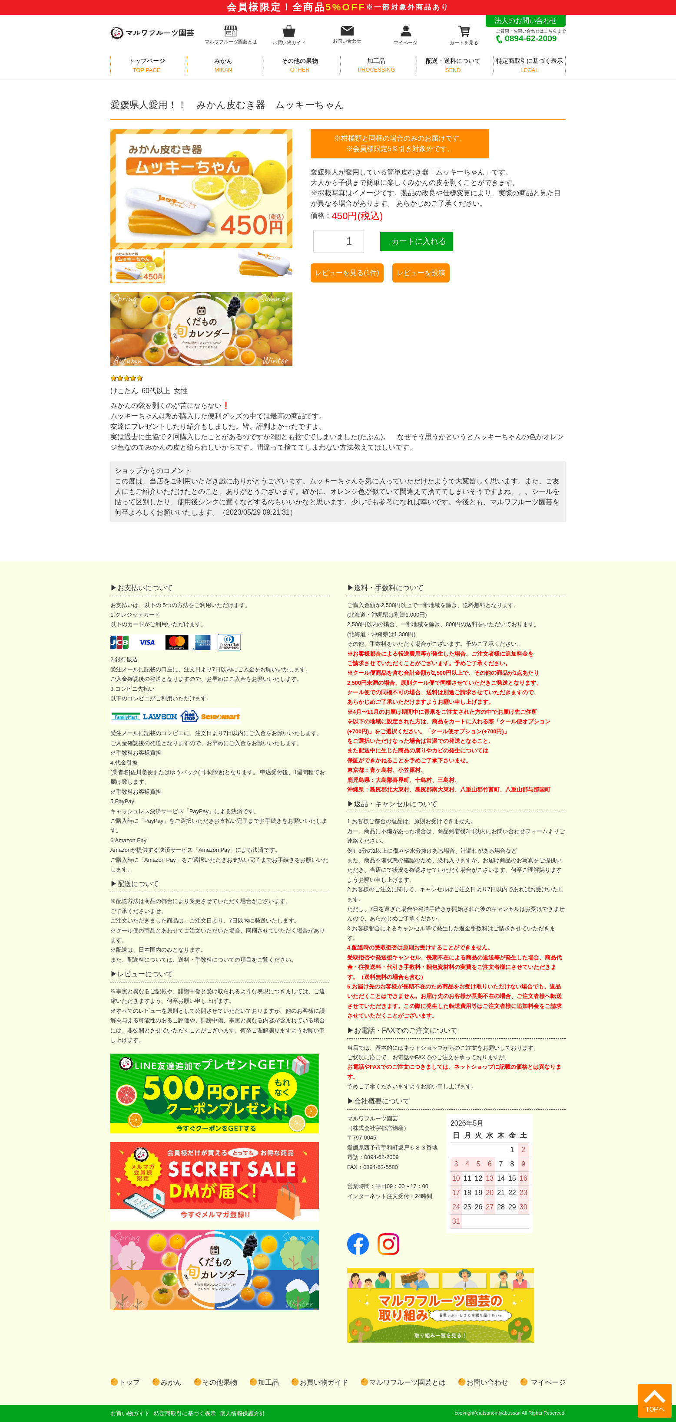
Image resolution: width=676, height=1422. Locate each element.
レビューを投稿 (421, 272)
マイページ (406, 34)
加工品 (268, 1382)
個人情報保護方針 (242, 1413)
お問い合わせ (347, 34)
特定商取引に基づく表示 (185, 1413)
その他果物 (219, 1382)
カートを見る (464, 34)
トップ (129, 1382)
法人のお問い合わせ (525, 20)
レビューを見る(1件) (347, 272)
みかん (171, 1382)
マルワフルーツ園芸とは (231, 35)
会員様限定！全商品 (338, 7)
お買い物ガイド (289, 35)
